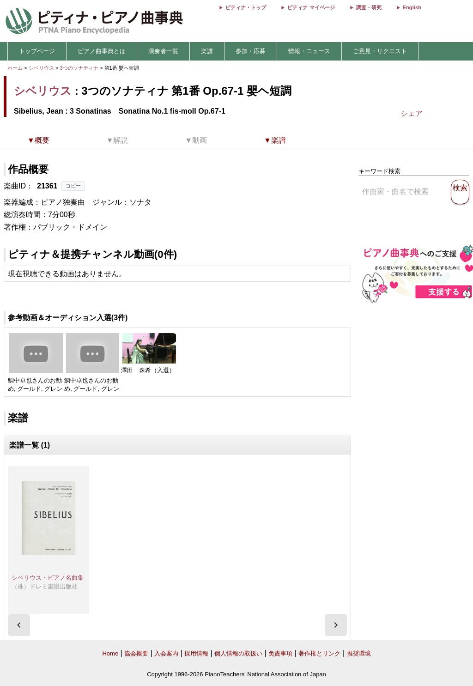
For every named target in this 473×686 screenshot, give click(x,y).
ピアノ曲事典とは (102, 51)
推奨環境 (359, 653)
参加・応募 (251, 51)
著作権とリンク (319, 653)
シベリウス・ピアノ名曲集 (48, 577)
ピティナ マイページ (310, 7)
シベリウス (41, 68)
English (412, 7)
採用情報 (196, 653)
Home (110, 653)
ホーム (15, 68)
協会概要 (136, 653)
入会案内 (166, 653)
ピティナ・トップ (245, 7)
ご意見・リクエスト (380, 51)
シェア (411, 113)
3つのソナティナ (80, 68)
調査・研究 (369, 7)
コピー (73, 185)
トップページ (37, 51)
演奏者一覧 (163, 51)
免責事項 (280, 653)
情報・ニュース (309, 51)
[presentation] (19, 625)
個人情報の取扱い (238, 653)
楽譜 (207, 51)
